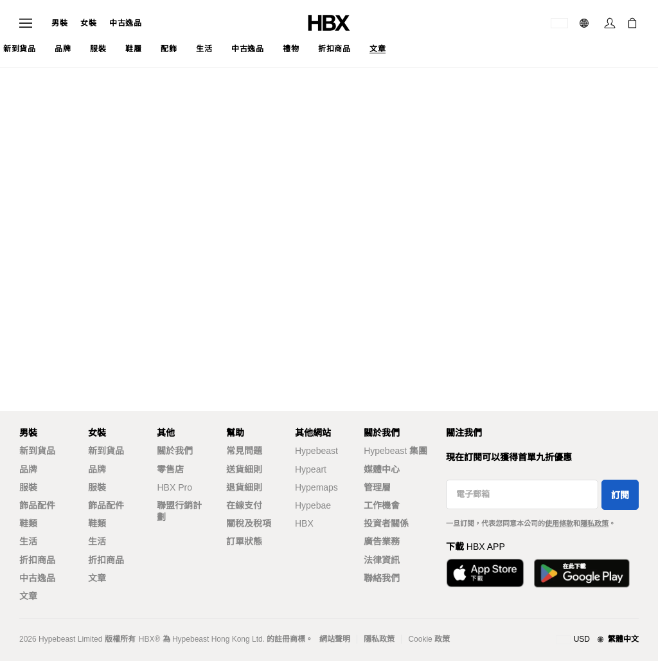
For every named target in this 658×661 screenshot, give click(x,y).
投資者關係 (386, 523)
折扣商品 (37, 560)
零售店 (170, 469)
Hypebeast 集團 (395, 451)
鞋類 (28, 523)
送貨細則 (244, 469)
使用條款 (559, 523)
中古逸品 (125, 23)
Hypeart (310, 469)
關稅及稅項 (248, 523)
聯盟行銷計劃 (179, 511)
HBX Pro (174, 487)
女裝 (88, 23)
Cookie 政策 (429, 639)
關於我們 (175, 451)
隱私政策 (594, 523)
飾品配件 (37, 505)
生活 (28, 541)
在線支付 (244, 505)
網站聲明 (334, 639)
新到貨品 (37, 451)
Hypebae (313, 505)
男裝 (59, 23)
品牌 (28, 469)
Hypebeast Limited (70, 639)
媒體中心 (382, 469)
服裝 (28, 487)
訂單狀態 (244, 541)
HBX (304, 523)
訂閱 (620, 495)
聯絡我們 (382, 578)
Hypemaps (316, 487)
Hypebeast (316, 451)
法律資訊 (382, 560)
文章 (28, 596)
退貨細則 (244, 487)
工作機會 (382, 505)
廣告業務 (382, 541)
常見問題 (244, 451)
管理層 (377, 487)
